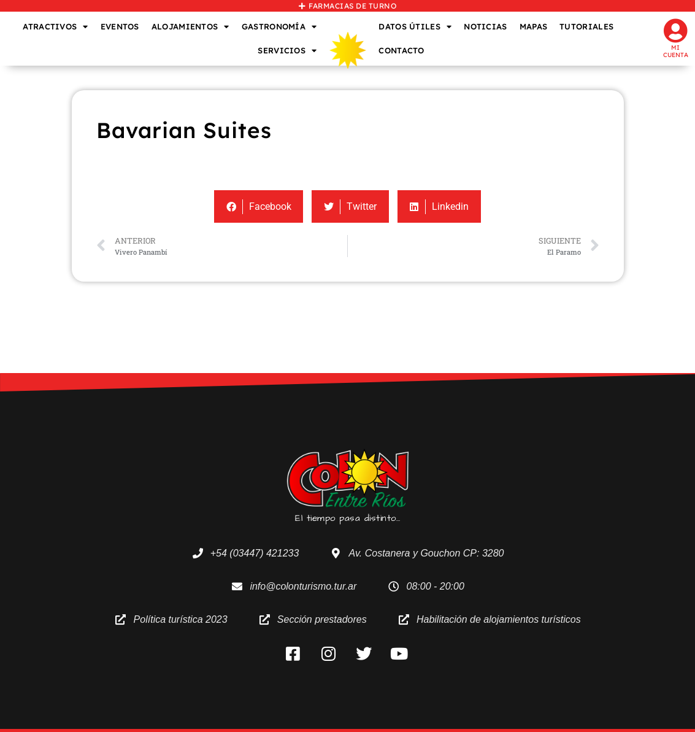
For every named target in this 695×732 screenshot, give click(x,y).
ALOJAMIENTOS (190, 27)
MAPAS (534, 26)
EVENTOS (120, 26)
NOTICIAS (485, 26)
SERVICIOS (287, 50)
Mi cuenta (675, 51)
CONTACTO (401, 50)
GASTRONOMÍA (279, 27)
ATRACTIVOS (55, 27)
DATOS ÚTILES (414, 27)
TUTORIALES (586, 26)
